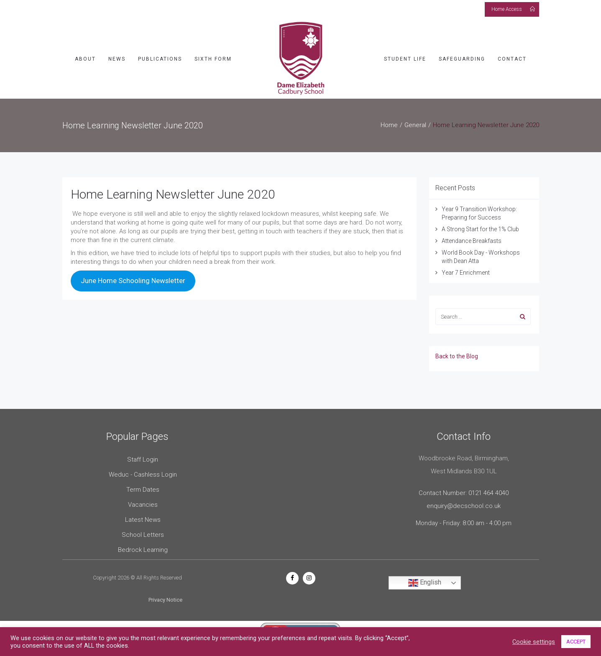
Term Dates (142, 487)
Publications (160, 56)
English (424, 580)
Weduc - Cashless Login (143, 472)
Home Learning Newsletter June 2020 (173, 191)
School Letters (143, 532)
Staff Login (142, 457)
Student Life (405, 56)
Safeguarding (462, 56)
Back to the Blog (456, 353)
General (415, 122)
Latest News (143, 517)
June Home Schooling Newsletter (133, 278)
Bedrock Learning (143, 547)
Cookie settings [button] (533, 642)
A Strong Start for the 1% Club (480, 226)
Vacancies (143, 502)
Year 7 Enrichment (466, 270)
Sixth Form (213, 56)
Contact (512, 56)
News (116, 56)
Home (389, 122)
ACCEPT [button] (576, 641)
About (85, 56)
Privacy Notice (165, 598)
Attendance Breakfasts (471, 238)
